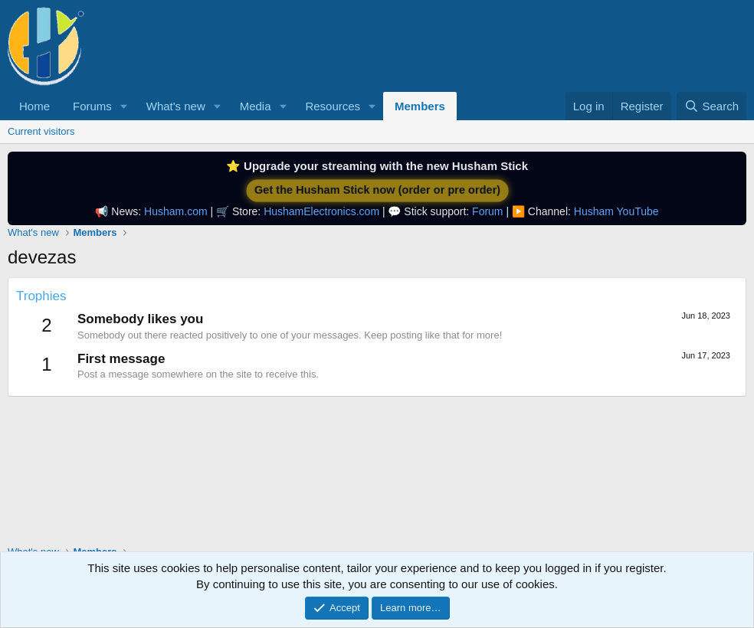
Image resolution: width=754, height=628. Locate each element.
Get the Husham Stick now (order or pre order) (377, 190)
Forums (92, 106)
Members (420, 106)
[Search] (711, 106)
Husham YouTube (616, 211)
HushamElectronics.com (321, 211)
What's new (175, 106)
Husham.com (175, 211)
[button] (124, 106)
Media (255, 106)
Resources (332, 106)
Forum (487, 211)
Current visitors (41, 131)
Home (34, 106)
